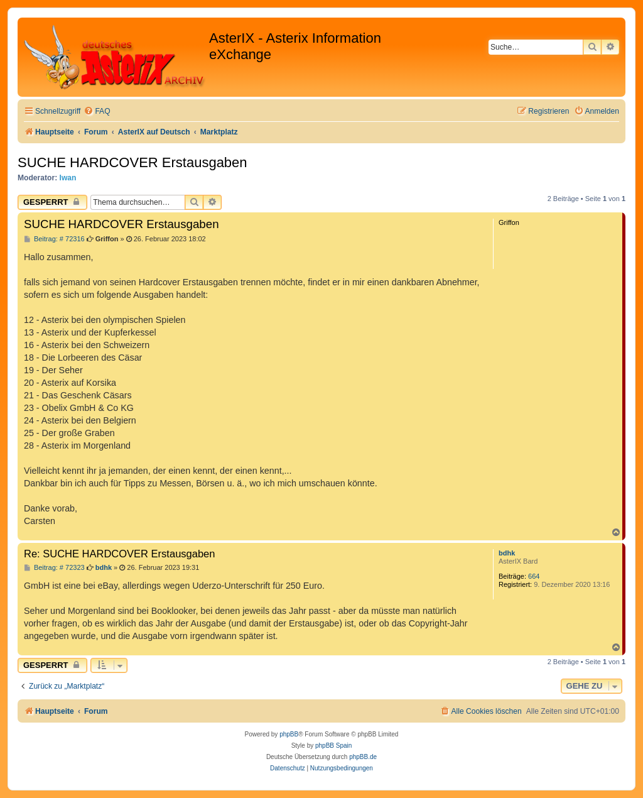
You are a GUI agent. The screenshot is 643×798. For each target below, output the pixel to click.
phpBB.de (363, 756)
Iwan (68, 177)
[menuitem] (97, 111)
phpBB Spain (333, 745)
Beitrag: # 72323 (54, 568)
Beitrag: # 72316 (54, 239)
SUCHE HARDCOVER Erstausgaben (132, 162)
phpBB (288, 734)
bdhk (507, 553)
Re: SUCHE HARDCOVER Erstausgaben (119, 553)
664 (533, 576)
